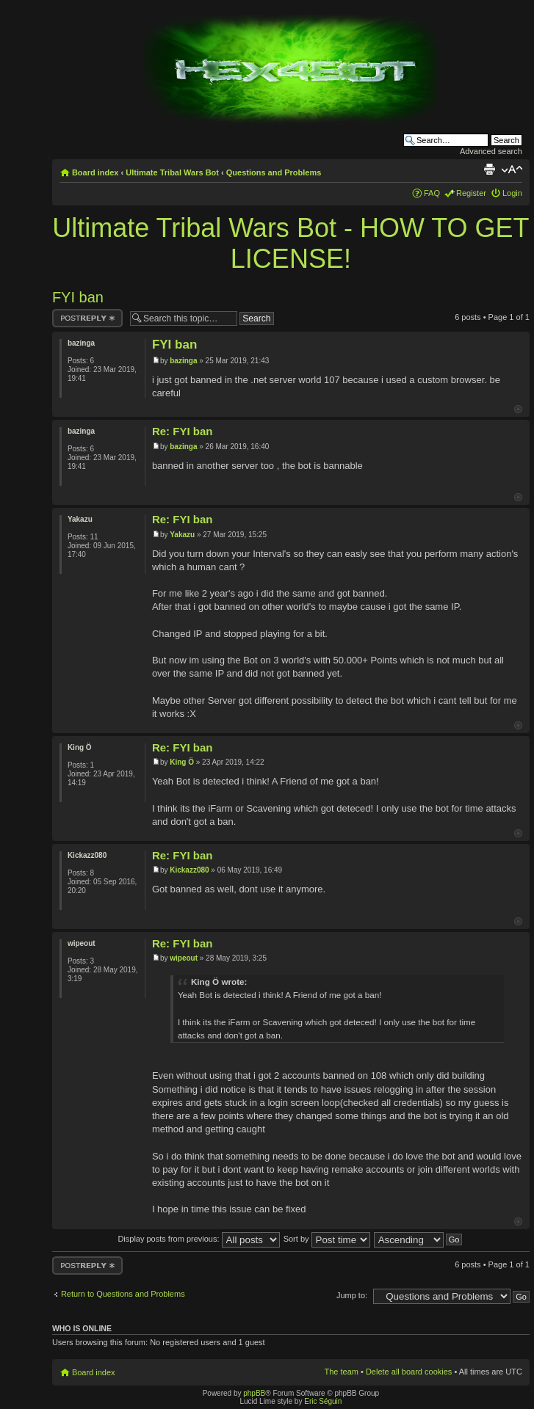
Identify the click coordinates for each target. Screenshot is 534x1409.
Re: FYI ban (182, 431)
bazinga (183, 361)
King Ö (182, 762)
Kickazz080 (189, 870)
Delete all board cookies (409, 1371)
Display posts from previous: (198, 1238)
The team (341, 1371)
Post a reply (87, 318)
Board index (95, 172)
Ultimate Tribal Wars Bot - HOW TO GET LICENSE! (290, 243)
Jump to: (351, 1295)
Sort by (327, 1238)
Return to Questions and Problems (123, 1293)
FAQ (432, 193)
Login (512, 193)
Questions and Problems (274, 172)
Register (471, 193)
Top (518, 409)
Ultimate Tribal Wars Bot (172, 172)
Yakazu (182, 535)
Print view (489, 169)
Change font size (511, 169)
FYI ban (78, 297)
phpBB (254, 1393)
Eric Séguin (323, 1401)
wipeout (184, 958)
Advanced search (491, 151)
